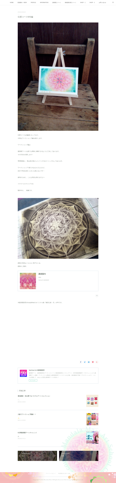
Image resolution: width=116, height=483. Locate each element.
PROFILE (33, 2)
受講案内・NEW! (22, 2)
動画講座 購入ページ (70, 2)
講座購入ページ (56, 2)
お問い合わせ (102, 2)
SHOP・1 (82, 2)
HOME (12, 2)
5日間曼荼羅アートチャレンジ (27, 432)
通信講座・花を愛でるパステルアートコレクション (34, 396)
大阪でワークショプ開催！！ (27, 414)
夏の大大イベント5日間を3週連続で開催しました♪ (31, 436)
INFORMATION (44, 2)
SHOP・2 (92, 2)
